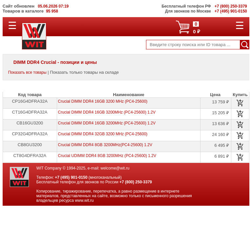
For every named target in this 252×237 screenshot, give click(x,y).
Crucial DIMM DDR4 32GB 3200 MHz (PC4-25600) (103, 134)
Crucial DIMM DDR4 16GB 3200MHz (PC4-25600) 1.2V (107, 112)
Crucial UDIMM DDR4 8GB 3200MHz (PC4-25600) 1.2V (107, 155)
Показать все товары (27, 72)
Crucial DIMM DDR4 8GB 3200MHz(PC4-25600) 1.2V (105, 145)
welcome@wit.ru (114, 168)
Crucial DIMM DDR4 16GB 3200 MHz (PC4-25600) (103, 101)
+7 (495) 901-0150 (71, 177)
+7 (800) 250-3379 (135, 182)
